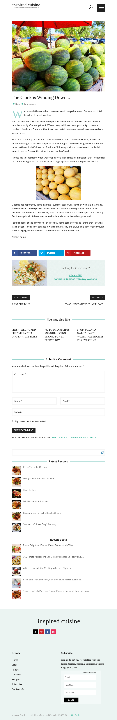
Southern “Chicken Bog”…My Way (39, 524)
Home (15, 659)
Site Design (76, 715)
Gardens (16, 674)
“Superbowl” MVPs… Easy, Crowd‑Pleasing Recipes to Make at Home (56, 591)
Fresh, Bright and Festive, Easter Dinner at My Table (24, 333)
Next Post (97, 297)
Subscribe (17, 684)
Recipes (16, 679)
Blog (17, 104)
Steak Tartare (29, 490)
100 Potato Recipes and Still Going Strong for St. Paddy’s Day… (53, 556)
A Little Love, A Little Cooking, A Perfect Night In (47, 568)
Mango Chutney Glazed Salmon (38, 478)
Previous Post (21, 297)
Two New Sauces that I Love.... (85, 304)
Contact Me (18, 689)
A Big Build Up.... (22, 304)
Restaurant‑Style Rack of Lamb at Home (42, 512)
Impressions (29, 104)
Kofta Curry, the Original (35, 467)
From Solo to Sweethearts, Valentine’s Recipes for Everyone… (52, 579)
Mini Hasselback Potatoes (35, 501)
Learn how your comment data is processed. (75, 437)
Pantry (15, 669)
